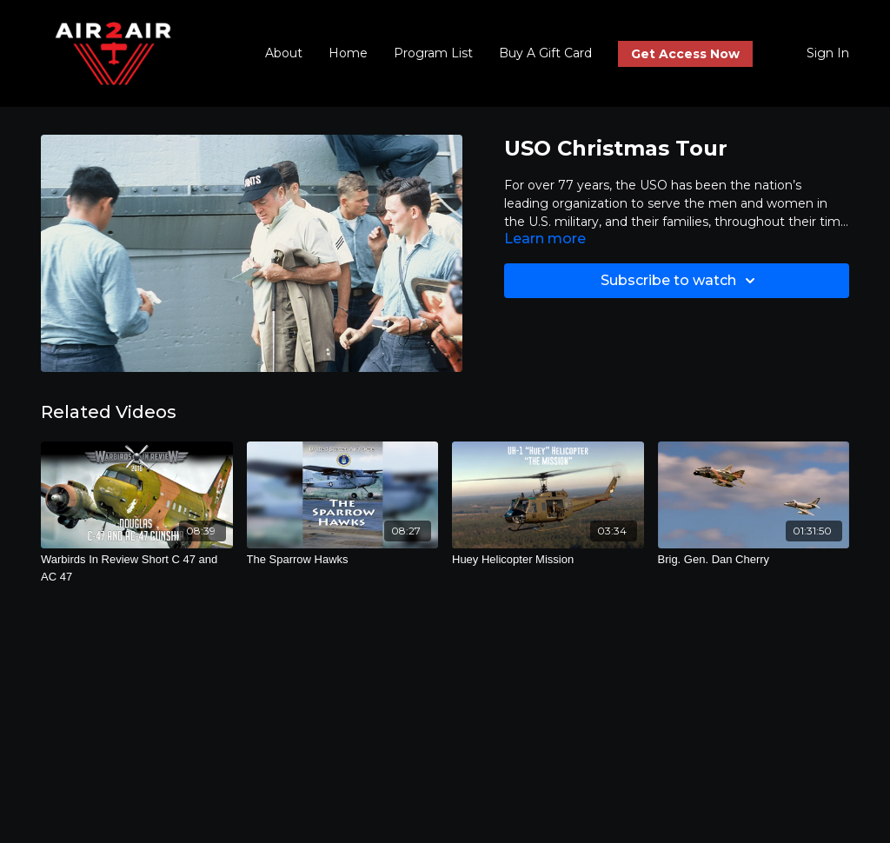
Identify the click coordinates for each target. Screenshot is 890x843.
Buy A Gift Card (545, 53)
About (283, 53)
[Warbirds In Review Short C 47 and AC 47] (137, 568)
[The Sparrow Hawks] (343, 559)
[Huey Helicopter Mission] (548, 559)
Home (348, 53)
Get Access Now (685, 54)
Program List (433, 53)
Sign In (828, 53)
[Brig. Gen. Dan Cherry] (754, 559)
